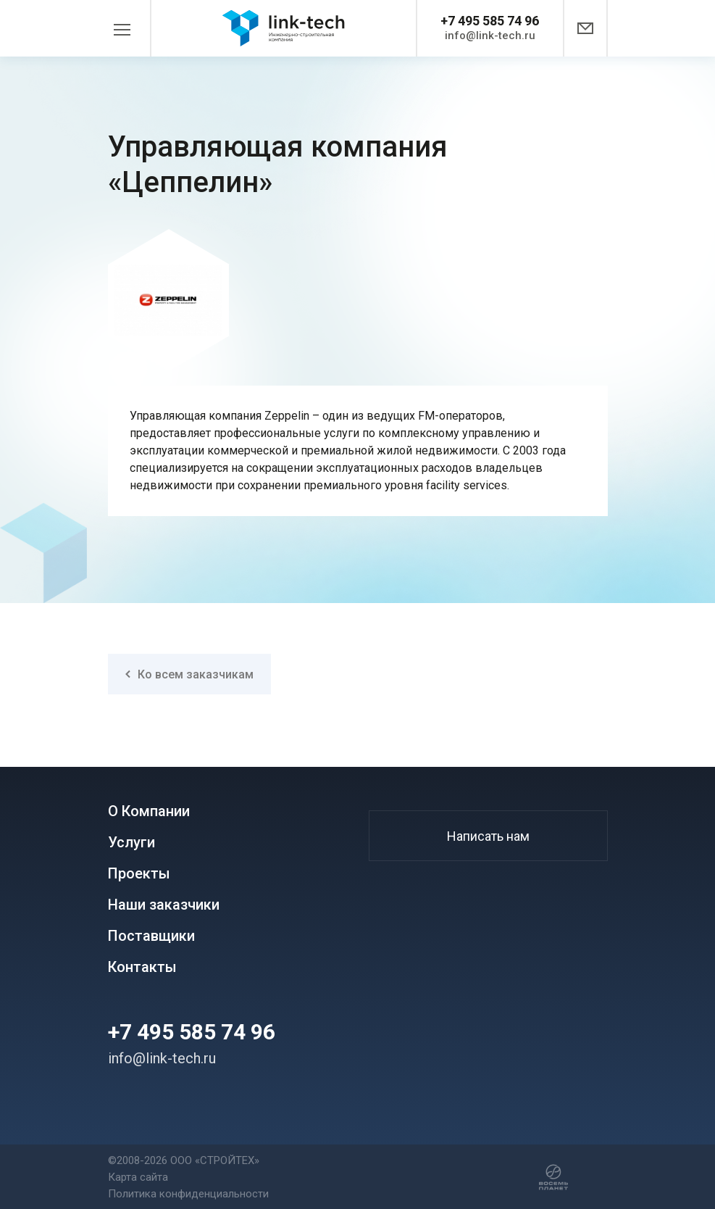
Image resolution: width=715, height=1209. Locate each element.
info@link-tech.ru (490, 35)
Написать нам (488, 836)
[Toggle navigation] (129, 28)
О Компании (149, 811)
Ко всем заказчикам (189, 674)
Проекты (139, 873)
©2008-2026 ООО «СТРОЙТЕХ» (183, 1160)
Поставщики (151, 936)
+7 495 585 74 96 (489, 20)
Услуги (131, 842)
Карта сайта (138, 1177)
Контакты (142, 967)
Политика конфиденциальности (188, 1193)
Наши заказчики (163, 905)
